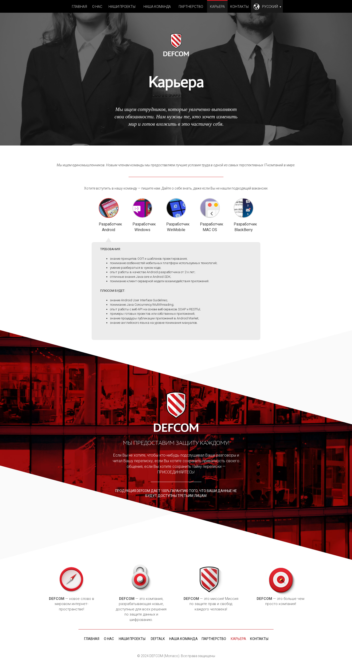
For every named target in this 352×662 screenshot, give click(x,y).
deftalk (158, 639)
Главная (79, 7)
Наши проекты (122, 7)
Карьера (217, 7)
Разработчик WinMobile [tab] (176, 215)
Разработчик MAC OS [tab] (210, 215)
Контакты (239, 7)
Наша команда (157, 7)
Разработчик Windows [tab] (142, 215)
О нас (97, 7)
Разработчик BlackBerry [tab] (243, 215)
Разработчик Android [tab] (109, 215)
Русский (271, 7)
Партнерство (191, 7)
